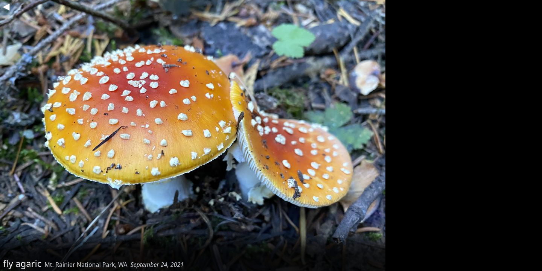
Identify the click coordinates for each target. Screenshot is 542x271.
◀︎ (6, 6)
